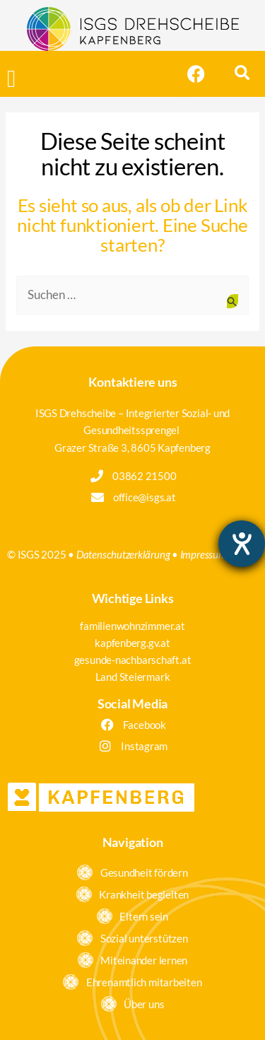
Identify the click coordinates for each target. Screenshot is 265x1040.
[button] (11, 79)
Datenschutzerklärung (123, 554)
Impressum (203, 554)
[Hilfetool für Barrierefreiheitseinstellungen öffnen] (241, 543)
